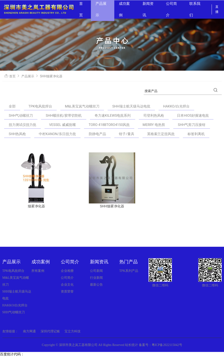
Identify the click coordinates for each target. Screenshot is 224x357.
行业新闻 (96, 277)
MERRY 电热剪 (154, 125)
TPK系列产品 (128, 271)
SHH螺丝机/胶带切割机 (64, 115)
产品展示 (27, 76)
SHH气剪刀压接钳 (191, 125)
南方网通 (29, 331)
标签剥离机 (196, 134)
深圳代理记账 (50, 331)
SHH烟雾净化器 (51, 76)
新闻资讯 (99, 261)
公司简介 (70, 261)
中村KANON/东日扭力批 (57, 134)
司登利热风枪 (153, 115)
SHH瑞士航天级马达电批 (131, 106)
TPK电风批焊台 (40, 106)
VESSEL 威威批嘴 (62, 125)
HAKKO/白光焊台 (176, 106)
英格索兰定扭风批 (161, 134)
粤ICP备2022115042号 (167, 345)
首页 (12, 76)
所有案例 (37, 271)
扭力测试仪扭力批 (22, 125)
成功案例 (40, 261)
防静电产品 (97, 134)
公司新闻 (96, 271)
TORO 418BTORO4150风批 (109, 125)
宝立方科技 (72, 331)
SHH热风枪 (17, 134)
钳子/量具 (126, 134)
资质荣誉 (67, 291)
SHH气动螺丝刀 (21, 115)
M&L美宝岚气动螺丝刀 (82, 106)
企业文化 (67, 284)
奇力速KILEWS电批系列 (113, 115)
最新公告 (96, 284)
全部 (12, 106)
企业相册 (67, 271)
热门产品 (128, 261)
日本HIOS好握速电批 (193, 115)
